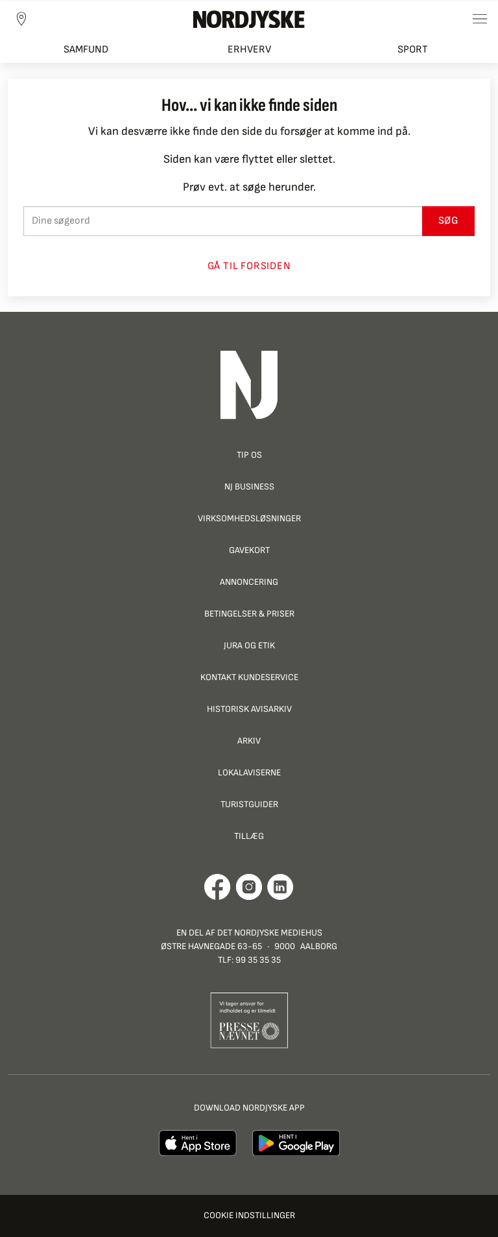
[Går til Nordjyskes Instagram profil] (249, 887)
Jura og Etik (249, 645)
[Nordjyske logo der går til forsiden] (249, 19)
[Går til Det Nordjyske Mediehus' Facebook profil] (217, 887)
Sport (412, 49)
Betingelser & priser (249, 613)
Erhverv (249, 49)
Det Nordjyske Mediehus (269, 932)
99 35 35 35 (258, 959)
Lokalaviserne (249, 772)
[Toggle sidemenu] (480, 19)
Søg (448, 221)
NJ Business (249, 486)
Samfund (86, 49)
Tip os (249, 454)
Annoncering (249, 581)
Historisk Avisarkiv (249, 708)
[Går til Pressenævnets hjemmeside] (249, 1019)
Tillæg (249, 836)
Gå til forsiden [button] (249, 266)
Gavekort (249, 550)
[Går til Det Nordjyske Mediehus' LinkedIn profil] (280, 887)
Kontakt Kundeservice (249, 677)
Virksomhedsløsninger (249, 518)
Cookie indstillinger (249, 1215)
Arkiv (249, 740)
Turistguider (249, 804)
